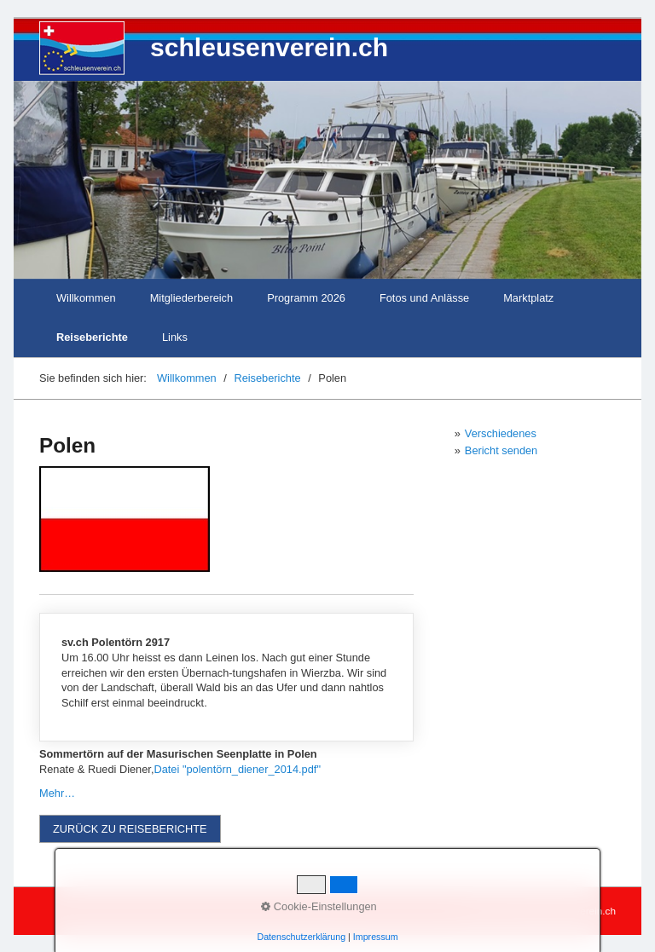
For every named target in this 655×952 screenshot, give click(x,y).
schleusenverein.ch (269, 47)
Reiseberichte (92, 337)
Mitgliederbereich (191, 297)
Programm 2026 (306, 297)
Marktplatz (528, 297)
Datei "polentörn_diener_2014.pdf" (237, 769)
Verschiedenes (500, 433)
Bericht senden (501, 450)
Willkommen (86, 297)
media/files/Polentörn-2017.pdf (226, 677)
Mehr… (57, 793)
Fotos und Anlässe (424, 297)
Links (175, 337)
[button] (130, 829)
